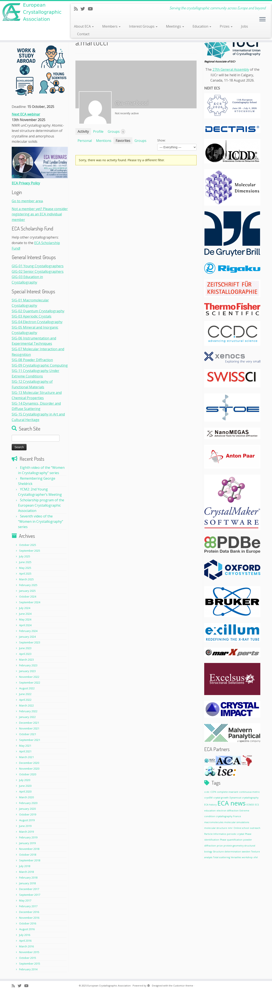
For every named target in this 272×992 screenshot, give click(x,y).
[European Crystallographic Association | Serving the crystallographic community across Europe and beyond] (31, 12)
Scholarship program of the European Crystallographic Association (41, 505)
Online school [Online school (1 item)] (241, 828)
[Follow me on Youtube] (91, 9)
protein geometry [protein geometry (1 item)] (234, 845)
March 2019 (26, 832)
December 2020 (29, 763)
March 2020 (26, 797)
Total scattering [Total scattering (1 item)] (221, 857)
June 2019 (25, 826)
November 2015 (29, 952)
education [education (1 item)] (210, 810)
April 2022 (25, 700)
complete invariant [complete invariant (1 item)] (227, 791)
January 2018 (27, 883)
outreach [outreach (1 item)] (255, 828)
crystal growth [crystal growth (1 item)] (221, 797)
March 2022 (26, 705)
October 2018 (27, 854)
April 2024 (25, 625)
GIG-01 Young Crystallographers (38, 266)
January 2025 (27, 591)
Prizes (226, 26)
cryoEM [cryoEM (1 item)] (208, 797)
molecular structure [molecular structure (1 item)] (215, 828)
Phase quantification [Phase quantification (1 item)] (231, 839)
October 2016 (27, 923)
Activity (83, 131)
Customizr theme (183, 985)
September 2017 (29, 895)
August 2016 (27, 929)
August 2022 (27, 688)
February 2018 (28, 877)
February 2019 (28, 837)
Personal (85, 140)
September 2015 (29, 963)
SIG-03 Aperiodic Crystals (31, 316)
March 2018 (26, 872)
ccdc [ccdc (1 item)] (207, 791)
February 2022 (28, 711)
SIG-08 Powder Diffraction (32, 360)
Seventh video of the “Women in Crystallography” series (40, 521)
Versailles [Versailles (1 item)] (236, 857)
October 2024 (27, 596)
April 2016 (25, 941)
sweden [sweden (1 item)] (246, 851)
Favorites (123, 140)
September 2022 (29, 682)
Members (111, 26)
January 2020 (27, 809)
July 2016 (24, 935)
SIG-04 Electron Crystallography (37, 321)
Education (202, 26)
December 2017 (29, 889)
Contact (83, 34)
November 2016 (29, 918)
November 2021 (29, 728)
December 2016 (29, 912)
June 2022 (25, 694)
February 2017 (28, 906)
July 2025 (24, 556)
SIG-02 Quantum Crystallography (38, 311)
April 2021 (25, 751)
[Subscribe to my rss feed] (77, 9)
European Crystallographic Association (109, 985)
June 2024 (25, 614)
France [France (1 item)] (237, 816)
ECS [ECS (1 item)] (257, 804)
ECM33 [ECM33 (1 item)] (250, 804)
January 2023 (27, 671)
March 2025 (26, 579)
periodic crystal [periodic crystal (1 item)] (235, 833)
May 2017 (25, 900)
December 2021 (29, 723)
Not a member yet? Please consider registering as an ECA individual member (40, 214)
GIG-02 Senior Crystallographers (38, 271)
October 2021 (27, 734)
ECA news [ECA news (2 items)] (231, 803)
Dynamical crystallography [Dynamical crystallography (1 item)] (244, 797)
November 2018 (29, 849)
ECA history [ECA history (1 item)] (210, 804)
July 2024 (24, 608)
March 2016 (26, 946)
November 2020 (29, 768)
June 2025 (25, 562)
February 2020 (28, 803)
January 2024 (27, 637)
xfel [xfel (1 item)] (256, 857)
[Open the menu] (262, 19)
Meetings (175, 26)
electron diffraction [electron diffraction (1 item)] (228, 810)
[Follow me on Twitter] (84, 9)
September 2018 (29, 860)
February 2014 (28, 969)
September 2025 (29, 551)
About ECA (84, 26)
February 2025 (28, 585)
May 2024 (25, 619)
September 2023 (29, 642)
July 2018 (24, 866)
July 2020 (24, 780)
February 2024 (28, 631)
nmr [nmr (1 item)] (230, 828)
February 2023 (28, 665)
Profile (98, 131)
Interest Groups (143, 26)
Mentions (103, 140)
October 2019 (27, 814)
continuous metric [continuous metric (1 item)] (249, 791)
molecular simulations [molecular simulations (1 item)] (236, 822)
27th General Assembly (230, 69)
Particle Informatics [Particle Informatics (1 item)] (215, 833)
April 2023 (25, 654)
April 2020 (25, 791)
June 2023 (25, 648)
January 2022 (27, 717)
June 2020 (25, 786)
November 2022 (29, 677)
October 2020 (27, 774)
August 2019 (27, 820)
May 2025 (25, 568)
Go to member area (27, 201)
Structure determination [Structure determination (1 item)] (227, 851)
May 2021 (25, 746)
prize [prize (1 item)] (220, 845)
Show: (161, 140)
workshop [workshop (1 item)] (247, 857)
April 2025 (25, 573)
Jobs (244, 26)
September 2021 (29, 740)
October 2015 (27, 958)
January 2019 (27, 843)
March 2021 (26, 757)
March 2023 (26, 659)
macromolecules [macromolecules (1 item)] (213, 822)
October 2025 (27, 545)
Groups (116, 131)
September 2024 (29, 602)
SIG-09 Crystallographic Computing (40, 365)
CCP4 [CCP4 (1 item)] (213, 791)
